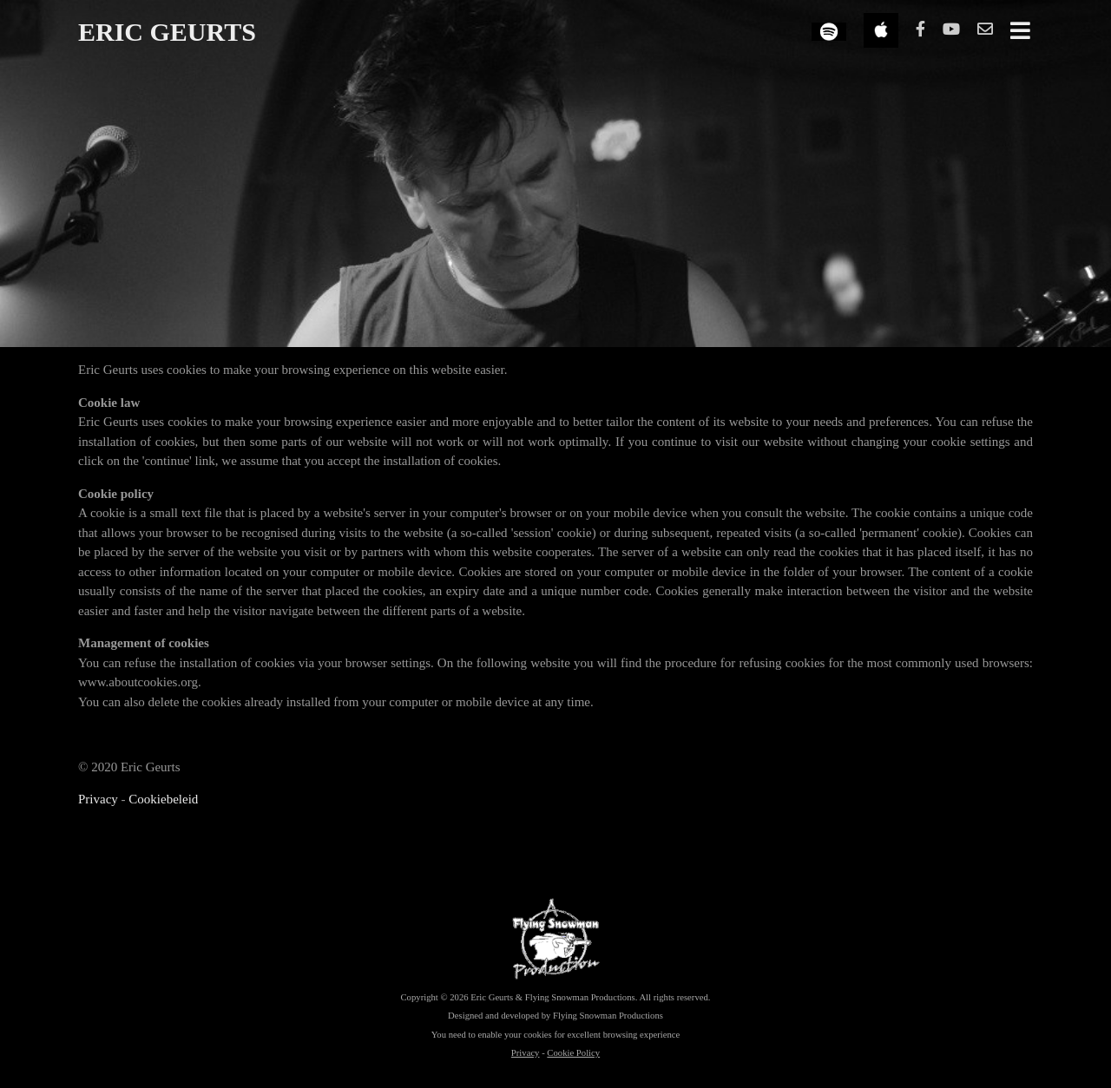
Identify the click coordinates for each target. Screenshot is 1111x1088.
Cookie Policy (573, 1052)
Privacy (98, 799)
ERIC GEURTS (167, 31)
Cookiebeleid (163, 799)
